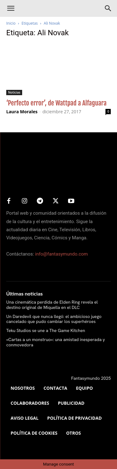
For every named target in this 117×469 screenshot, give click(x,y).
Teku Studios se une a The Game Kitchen (45, 330)
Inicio (11, 23)
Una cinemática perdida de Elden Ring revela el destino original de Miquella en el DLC (52, 304)
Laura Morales (21, 112)
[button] (11, 8)
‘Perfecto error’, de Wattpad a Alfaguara (56, 103)
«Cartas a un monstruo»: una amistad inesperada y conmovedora (55, 342)
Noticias (14, 92)
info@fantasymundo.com (61, 254)
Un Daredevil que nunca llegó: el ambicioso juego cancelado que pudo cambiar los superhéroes (53, 319)
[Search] (108, 8)
